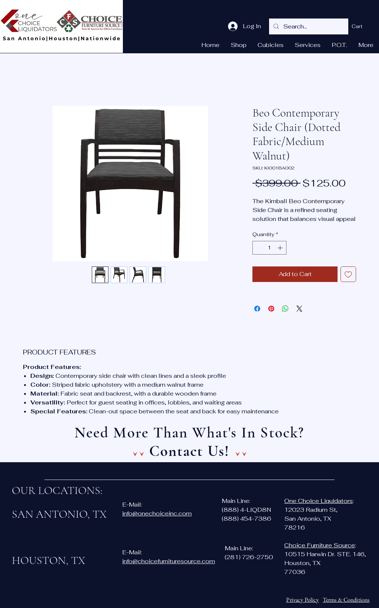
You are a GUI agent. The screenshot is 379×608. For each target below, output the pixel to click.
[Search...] (308, 26)
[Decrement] (258, 247)
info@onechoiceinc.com (157, 513)
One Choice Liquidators (318, 501)
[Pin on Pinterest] (271, 308)
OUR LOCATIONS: (57, 490)
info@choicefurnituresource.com (168, 561)
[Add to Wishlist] (348, 274)
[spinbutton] (269, 247)
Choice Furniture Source (319, 545)
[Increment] (280, 247)
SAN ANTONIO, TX (59, 514)
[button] (362, 26)
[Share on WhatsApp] (285, 308)
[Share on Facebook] (257, 308)
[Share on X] (299, 308)
